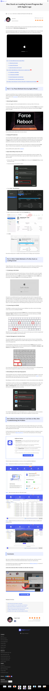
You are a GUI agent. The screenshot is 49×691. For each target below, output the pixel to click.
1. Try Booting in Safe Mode (14, 72)
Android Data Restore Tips (5, 658)
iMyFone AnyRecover (19, 432)
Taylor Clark (14, 18)
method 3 (22, 148)
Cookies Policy (3, 645)
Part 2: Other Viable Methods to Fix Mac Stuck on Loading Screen (19, 70)
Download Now (28, 455)
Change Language (24, 633)
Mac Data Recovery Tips (5, 654)
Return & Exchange (4, 668)
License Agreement (4, 641)
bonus (37, 375)
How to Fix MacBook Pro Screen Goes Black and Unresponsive (17, 605)
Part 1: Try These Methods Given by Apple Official (15, 60)
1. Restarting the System (13, 63)
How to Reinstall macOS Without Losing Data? (15, 603)
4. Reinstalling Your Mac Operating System (16, 79)
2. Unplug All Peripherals (13, 65)
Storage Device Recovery (5, 659)
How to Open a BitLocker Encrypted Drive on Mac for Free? (17, 606)
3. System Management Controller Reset (16, 77)
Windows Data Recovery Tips (6, 652)
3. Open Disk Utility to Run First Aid (15, 67)
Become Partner (4, 638)
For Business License (4, 672)
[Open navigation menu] (47, 1)
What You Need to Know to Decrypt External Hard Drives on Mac (18, 608)
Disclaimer (3, 649)
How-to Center (3, 661)
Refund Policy (3, 647)
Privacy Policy (3, 643)
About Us (2, 636)
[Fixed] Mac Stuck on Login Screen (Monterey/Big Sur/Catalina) (18, 611)
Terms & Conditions (4, 639)
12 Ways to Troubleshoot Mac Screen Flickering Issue (16, 609)
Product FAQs (3, 670)
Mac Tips (11, 13)
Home (8, 13)
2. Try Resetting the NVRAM (14, 74)
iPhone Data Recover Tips (5, 656)
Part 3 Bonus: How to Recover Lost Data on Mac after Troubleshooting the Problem (22, 81)
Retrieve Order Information (6, 667)
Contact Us (3, 665)
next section (15, 96)
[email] (4, 681)
